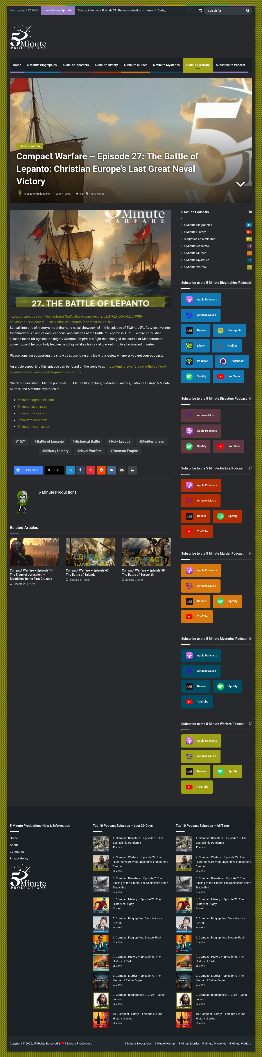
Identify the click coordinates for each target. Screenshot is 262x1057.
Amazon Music (201, 315)
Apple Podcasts (201, 299)
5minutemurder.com (32, 420)
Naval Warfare (90, 451)
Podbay (226, 345)
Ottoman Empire (125, 451)
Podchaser (231, 361)
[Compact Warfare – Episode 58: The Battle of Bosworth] (146, 552)
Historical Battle (87, 441)
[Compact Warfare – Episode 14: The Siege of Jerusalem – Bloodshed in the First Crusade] (34, 552)
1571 (22, 441)
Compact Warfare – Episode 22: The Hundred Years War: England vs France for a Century (140, 862)
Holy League (120, 441)
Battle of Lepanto (50, 441)
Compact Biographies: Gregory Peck (139, 937)
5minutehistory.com (32, 413)
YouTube (228, 376)
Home (17, 65)
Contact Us (17, 851)
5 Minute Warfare (198, 65)
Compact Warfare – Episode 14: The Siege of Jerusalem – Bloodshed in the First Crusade (32, 575)
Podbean (197, 361)
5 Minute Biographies (42, 65)
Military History (56, 451)
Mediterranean (152, 441)
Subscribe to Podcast (230, 65)
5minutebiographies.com (36, 400)
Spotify (196, 376)
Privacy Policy (19, 858)
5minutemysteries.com (34, 427)
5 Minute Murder (135, 65)
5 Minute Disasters (76, 65)
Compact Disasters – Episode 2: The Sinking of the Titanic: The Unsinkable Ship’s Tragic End (140, 883)
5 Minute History (106, 65)
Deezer (196, 330)
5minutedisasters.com (34, 407)
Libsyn (195, 345)
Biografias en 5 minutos (199, 239)
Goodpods (229, 330)
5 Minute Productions (37, 193)
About (14, 845)
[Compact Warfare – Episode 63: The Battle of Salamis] (90, 552)
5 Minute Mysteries (166, 65)
